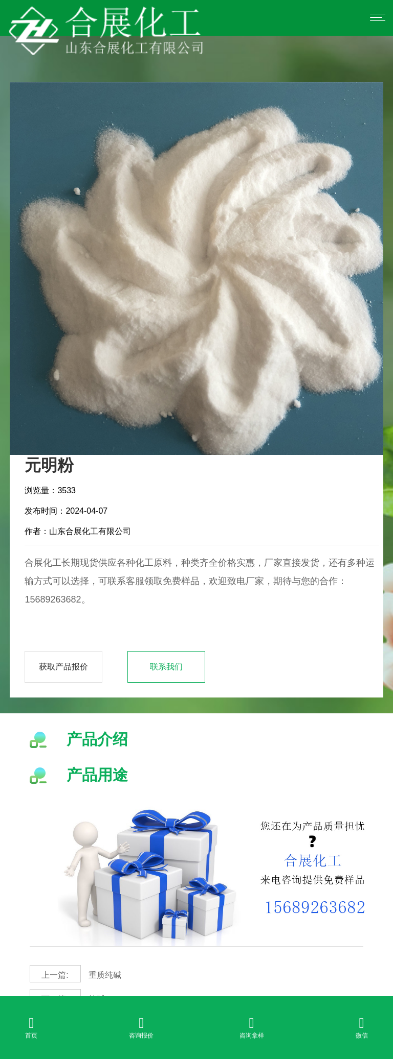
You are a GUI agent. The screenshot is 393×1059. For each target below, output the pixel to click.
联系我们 (166, 666)
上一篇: (54, 975)
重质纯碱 (75, 973)
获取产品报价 (63, 666)
